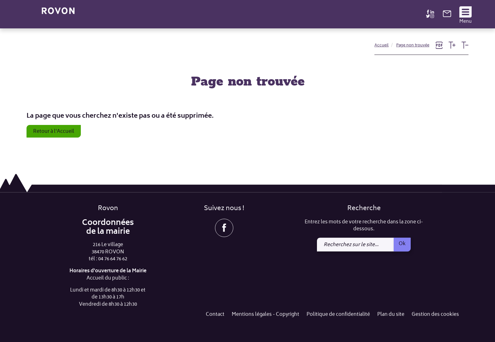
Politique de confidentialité (338, 315)
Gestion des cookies (435, 315)
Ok (402, 244)
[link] (447, 16)
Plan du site (390, 315)
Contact (215, 315)
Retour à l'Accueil (53, 131)
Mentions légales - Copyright (265, 315)
